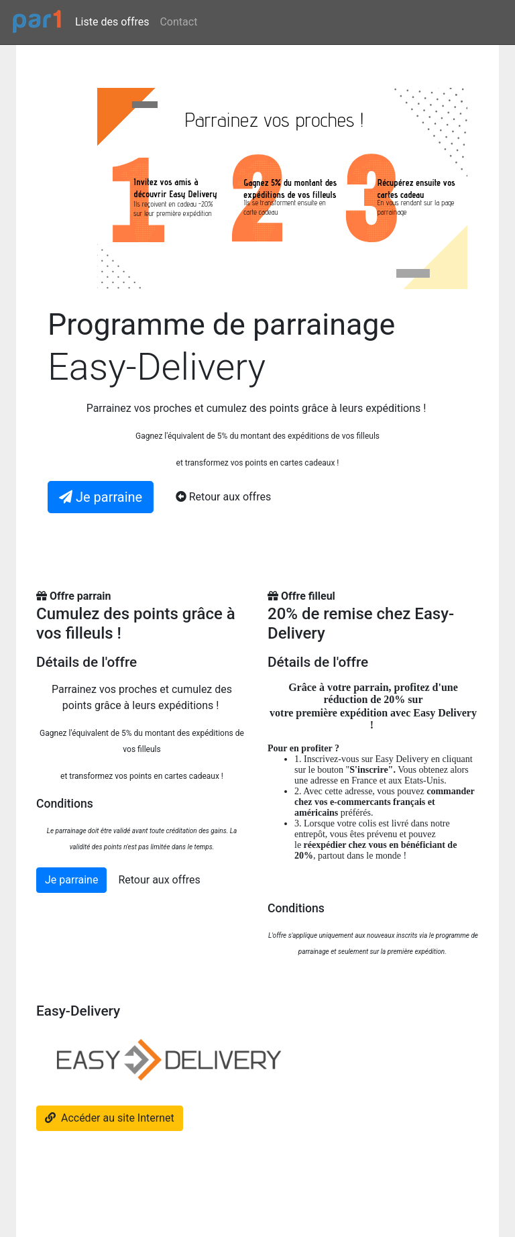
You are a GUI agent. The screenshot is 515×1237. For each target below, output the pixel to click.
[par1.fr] (37, 22)
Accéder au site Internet (109, 1118)
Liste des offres (112, 21)
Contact (178, 21)
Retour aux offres (159, 879)
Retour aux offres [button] (223, 496)
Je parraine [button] (100, 497)
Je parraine (71, 879)
